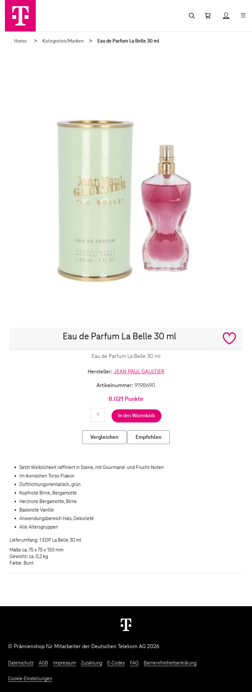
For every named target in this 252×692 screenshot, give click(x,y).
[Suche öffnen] (190, 16)
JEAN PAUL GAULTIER (139, 372)
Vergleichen (104, 437)
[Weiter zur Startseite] (126, 624)
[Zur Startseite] (20, 15)
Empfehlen (148, 437)
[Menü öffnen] (243, 16)
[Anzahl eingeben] (97, 415)
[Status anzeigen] (226, 16)
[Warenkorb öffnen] (207, 16)
